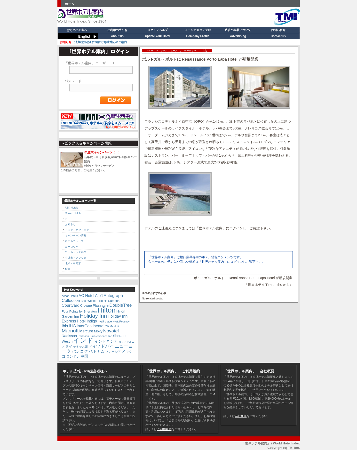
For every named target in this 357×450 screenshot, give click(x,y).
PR (67, 218)
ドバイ (107, 346)
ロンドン (73, 356)
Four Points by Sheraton (79, 311)
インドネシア (106, 341)
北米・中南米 (73, 263)
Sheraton (120, 336)
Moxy (98, 331)
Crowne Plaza (90, 305)
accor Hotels (70, 296)
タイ (68, 346)
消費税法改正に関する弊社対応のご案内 (93, 42)
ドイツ (94, 346)
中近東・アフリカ (75, 257)
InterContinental (90, 326)
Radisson (69, 336)
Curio (105, 305)
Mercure (86, 331)
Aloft (99, 295)
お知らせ (70, 224)
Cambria (114, 301)
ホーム (69, 4)
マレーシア (113, 352)
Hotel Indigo (87, 321)
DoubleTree (120, 305)
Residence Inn (103, 336)
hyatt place (105, 321)
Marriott (70, 330)
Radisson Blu (86, 336)
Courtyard (70, 305)
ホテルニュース (169, 50)
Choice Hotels (73, 213)
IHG (72, 326)
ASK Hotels (71, 207)
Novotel (111, 330)
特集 (204, 50)
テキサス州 (80, 346)
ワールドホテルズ (75, 252)
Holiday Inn (93, 316)
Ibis (65, 326)
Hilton (106, 310)
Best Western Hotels (94, 301)
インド (83, 340)
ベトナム (96, 351)
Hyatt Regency (120, 321)
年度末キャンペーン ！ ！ (102, 152)
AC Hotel (86, 295)
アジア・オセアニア (77, 229)
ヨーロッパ (190, 50)
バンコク (80, 351)
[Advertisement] (209, 15)
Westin (67, 341)
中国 (84, 356)
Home (150, 50)
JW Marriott (112, 326)
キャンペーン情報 (75, 235)
